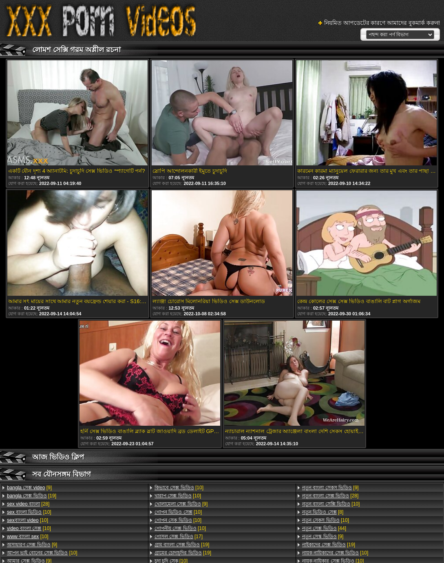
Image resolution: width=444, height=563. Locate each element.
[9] (29, 487)
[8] (322, 512)
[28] (28, 504)
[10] (29, 512)
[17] (179, 536)
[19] (31, 496)
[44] (324, 528)
